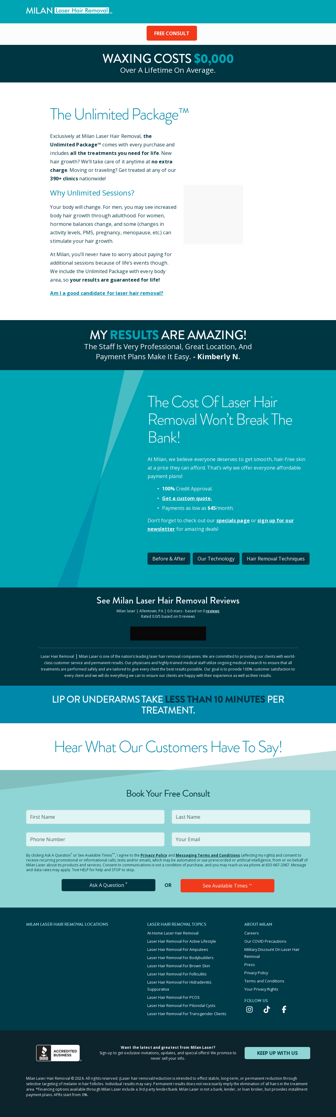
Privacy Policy (154, 855)
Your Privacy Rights (261, 989)
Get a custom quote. (187, 498)
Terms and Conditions (264, 981)
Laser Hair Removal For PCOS (173, 997)
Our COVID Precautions (265, 941)
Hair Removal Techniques (276, 558)
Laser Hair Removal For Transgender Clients (186, 1013)
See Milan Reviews (168, 600)
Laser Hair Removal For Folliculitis (177, 974)
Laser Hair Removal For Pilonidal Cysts (181, 1005)
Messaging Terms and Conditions (208, 855)
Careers (251, 933)
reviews (212, 611)
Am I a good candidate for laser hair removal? (106, 293)
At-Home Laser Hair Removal (173, 933)
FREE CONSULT (171, 33)
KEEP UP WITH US (277, 1053)
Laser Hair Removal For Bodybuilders (180, 957)
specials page (233, 520)
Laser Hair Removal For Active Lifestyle (181, 941)
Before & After (168, 558)
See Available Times (227, 885)
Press (249, 964)
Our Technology (216, 558)
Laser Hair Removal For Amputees (177, 949)
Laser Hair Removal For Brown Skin (178, 965)
